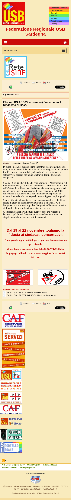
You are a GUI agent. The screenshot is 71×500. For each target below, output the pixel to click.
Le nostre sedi (57, 10)
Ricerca (54, 18)
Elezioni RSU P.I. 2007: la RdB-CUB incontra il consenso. (31, 295)
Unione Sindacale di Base (27, 486)
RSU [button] (17, 94)
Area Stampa (56, 21)
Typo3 (56, 493)
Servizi (54, 13)
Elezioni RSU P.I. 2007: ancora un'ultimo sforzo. (27, 292)
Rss (7, 460)
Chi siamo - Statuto (59, 8)
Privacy (54, 24)
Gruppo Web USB (32, 493)
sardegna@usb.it (27, 468)
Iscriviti (54, 16)
